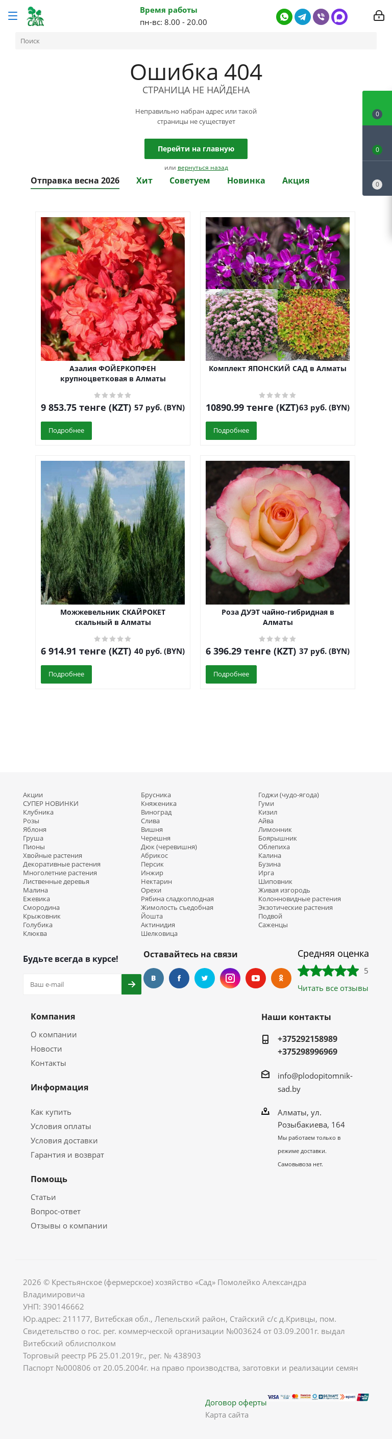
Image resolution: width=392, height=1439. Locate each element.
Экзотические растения (295, 907)
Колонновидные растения (299, 899)
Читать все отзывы (333, 988)
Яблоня (34, 829)
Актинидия (158, 925)
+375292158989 (307, 1038)
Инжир (152, 873)
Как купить (51, 1112)
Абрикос (154, 855)
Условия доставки (64, 1140)
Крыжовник (42, 916)
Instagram (230, 978)
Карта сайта (227, 1414)
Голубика (38, 925)
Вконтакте (153, 978)
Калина (269, 855)
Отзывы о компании (69, 1225)
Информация (59, 1087)
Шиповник (275, 881)
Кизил (267, 812)
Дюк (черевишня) (169, 847)
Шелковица (159, 933)
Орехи (151, 890)
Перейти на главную (196, 148)
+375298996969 (307, 1051)
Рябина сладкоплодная (177, 899)
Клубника (38, 812)
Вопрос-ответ (56, 1211)
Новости (46, 1048)
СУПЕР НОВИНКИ (51, 803)
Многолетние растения (60, 873)
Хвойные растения (52, 855)
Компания (53, 1016)
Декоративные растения (62, 864)
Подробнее (66, 430)
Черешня (155, 838)
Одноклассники (281, 978)
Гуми (266, 803)
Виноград (156, 812)
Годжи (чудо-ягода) (288, 795)
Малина (35, 890)
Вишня (152, 829)
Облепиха (274, 847)
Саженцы (273, 925)
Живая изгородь (284, 890)
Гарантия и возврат (67, 1154)
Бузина (269, 864)
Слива (150, 821)
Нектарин (156, 881)
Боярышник (277, 838)
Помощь (49, 1179)
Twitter (204, 978)
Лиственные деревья (56, 881)
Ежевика (36, 899)
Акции (33, 795)
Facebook (179, 978)
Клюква (35, 933)
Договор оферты (236, 1402)
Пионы (34, 847)
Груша (33, 838)
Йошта (152, 916)
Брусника (156, 795)
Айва (266, 821)
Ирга (266, 873)
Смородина (41, 907)
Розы (31, 821)
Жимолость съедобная (177, 907)
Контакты (48, 1063)
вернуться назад (203, 167)
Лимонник (275, 829)
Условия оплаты (61, 1126)
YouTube (256, 978)
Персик (152, 864)
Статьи (43, 1197)
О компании (54, 1034)
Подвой (270, 916)
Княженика (159, 803)
